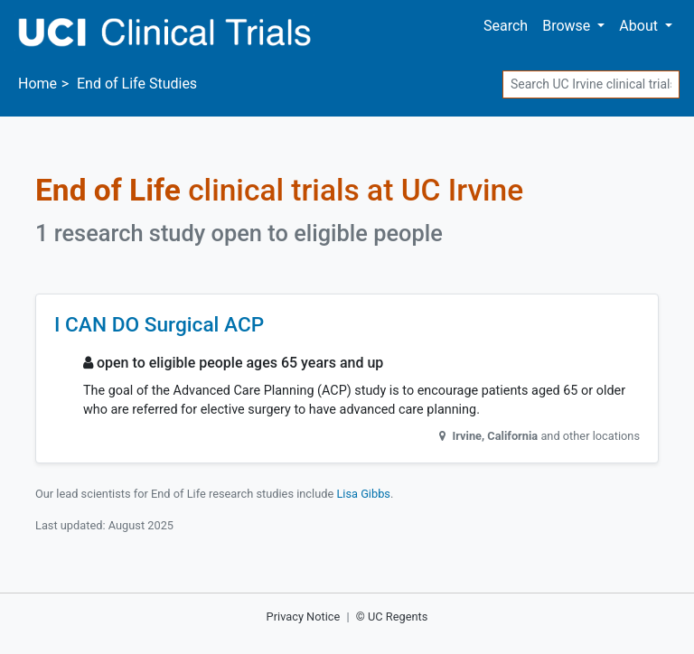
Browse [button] (568, 25)
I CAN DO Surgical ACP (159, 325)
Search (505, 25)
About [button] (640, 25)
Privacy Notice (304, 616)
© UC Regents (392, 616)
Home (37, 83)
